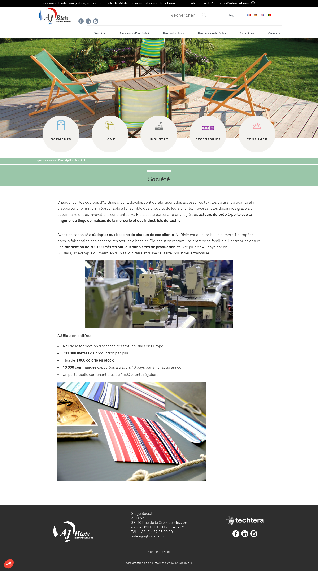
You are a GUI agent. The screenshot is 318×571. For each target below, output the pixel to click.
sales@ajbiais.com (147, 536)
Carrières (247, 33)
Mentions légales (159, 552)
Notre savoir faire (212, 33)
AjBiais (40, 160)
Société (100, 33)
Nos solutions (173, 33)
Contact (274, 33)
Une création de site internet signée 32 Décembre (159, 563)
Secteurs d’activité (134, 33)
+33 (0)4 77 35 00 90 (156, 531)
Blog (230, 15)
